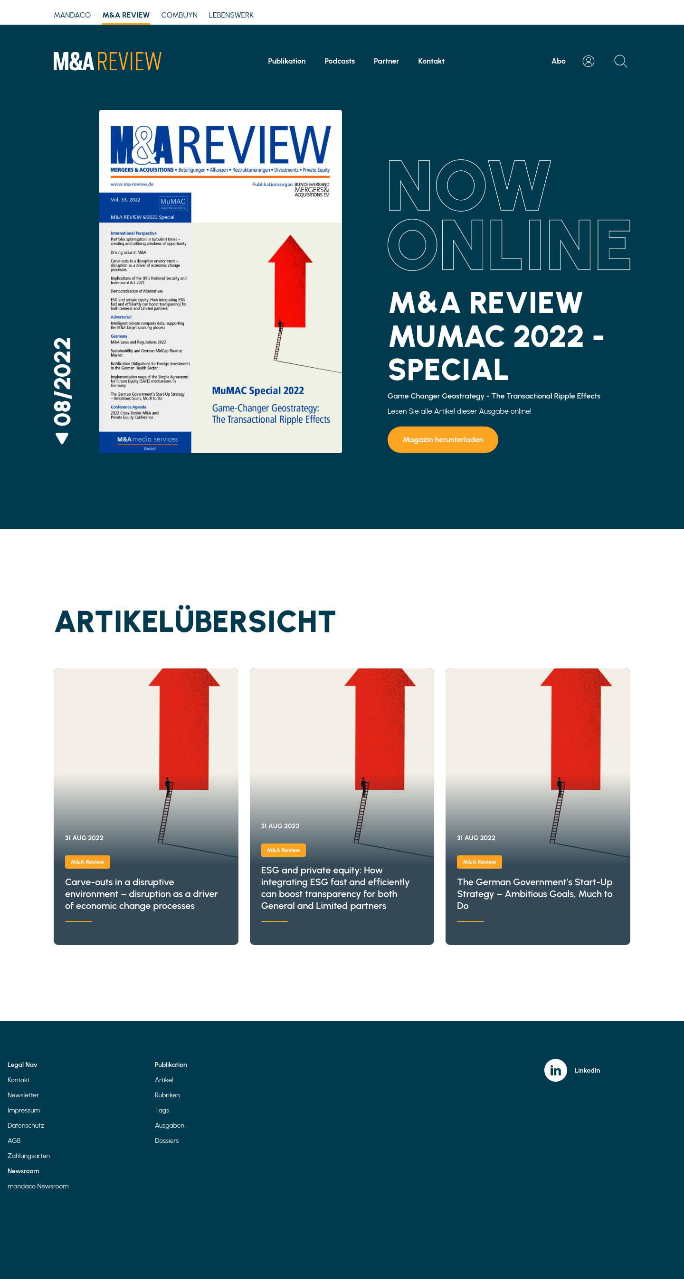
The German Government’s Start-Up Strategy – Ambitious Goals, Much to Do (538, 806)
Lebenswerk (231, 14)
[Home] (108, 61)
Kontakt (431, 60)
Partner (386, 60)
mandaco (72, 14)
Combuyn (179, 14)
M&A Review (126, 16)
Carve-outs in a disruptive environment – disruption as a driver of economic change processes (146, 806)
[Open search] (620, 61)
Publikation (287, 60)
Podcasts (339, 60)
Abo (558, 60)
